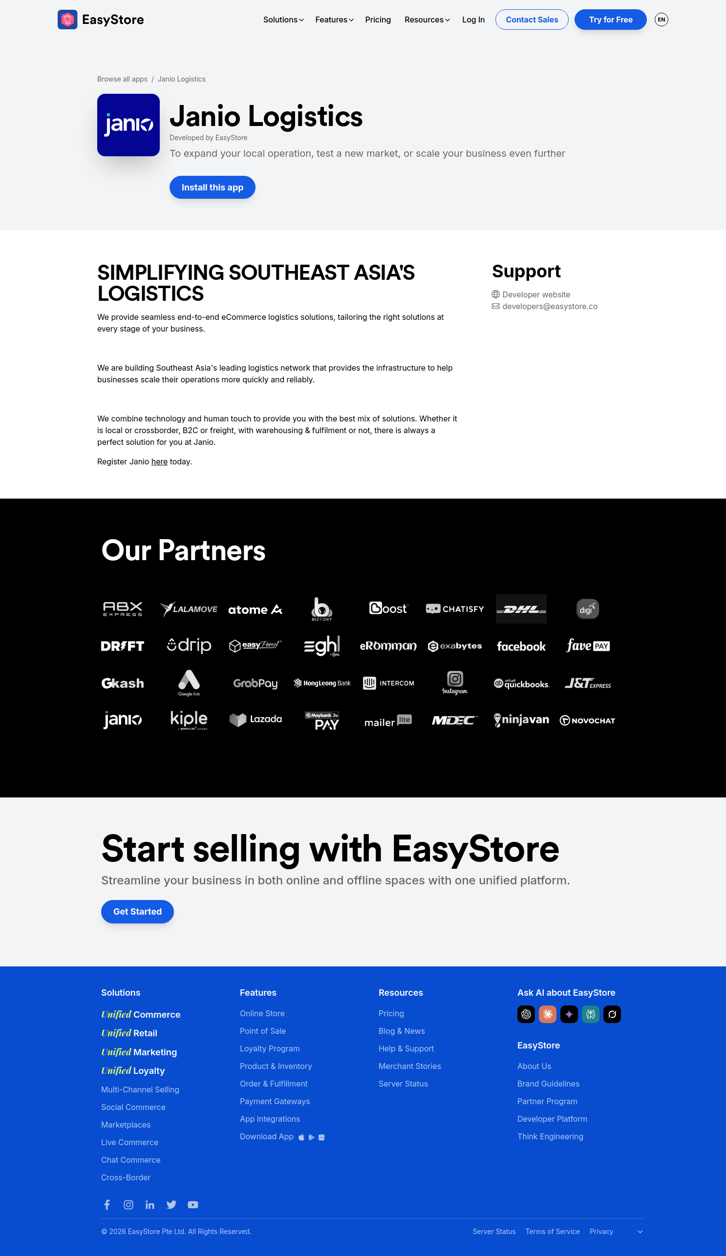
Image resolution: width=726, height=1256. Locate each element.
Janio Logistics (182, 79)
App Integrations (270, 1119)
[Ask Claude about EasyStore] (547, 1014)
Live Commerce (129, 1142)
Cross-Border (125, 1177)
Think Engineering (550, 1136)
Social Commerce (133, 1107)
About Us (534, 1066)
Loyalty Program (270, 1048)
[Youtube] (193, 1205)
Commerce (141, 1014)
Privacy (601, 1231)
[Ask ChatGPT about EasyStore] (526, 1014)
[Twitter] (171, 1205)
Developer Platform (552, 1119)
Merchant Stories (410, 1066)
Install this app (212, 187)
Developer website (537, 294)
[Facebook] (107, 1205)
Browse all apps (122, 79)
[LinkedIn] (150, 1205)
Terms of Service (553, 1231)
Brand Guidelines (548, 1084)
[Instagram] (128, 1205)
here (159, 461)
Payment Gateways (275, 1101)
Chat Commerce (131, 1160)
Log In (473, 19)
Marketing (139, 1052)
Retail (129, 1032)
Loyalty (133, 1070)
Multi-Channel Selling (140, 1089)
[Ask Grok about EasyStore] (612, 1014)
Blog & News (402, 1031)
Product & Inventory (276, 1066)
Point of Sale (263, 1031)
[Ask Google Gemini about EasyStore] (569, 1014)
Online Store (262, 1013)
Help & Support (406, 1048)
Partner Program (547, 1101)
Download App (282, 1136)
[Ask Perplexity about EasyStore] (590, 1014)
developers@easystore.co (550, 306)
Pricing (378, 19)
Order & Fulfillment (274, 1084)
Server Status (403, 1084)
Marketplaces (125, 1125)
